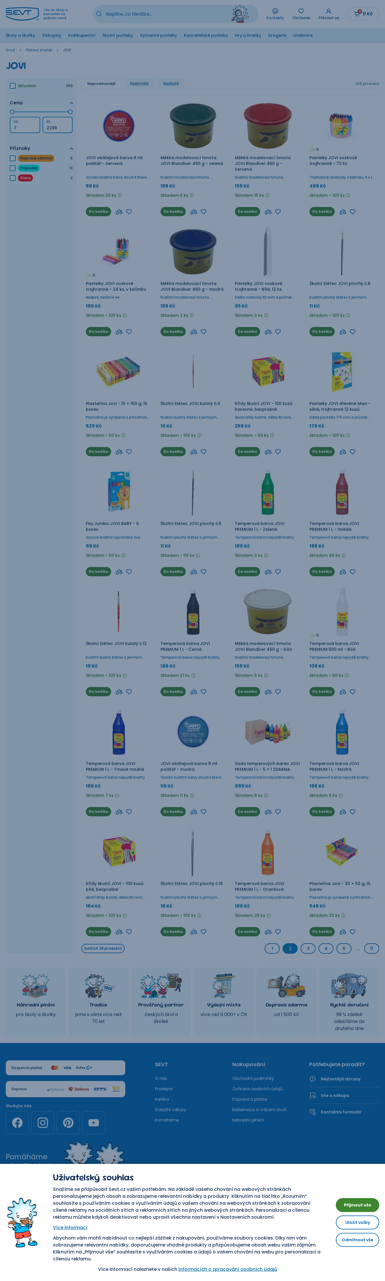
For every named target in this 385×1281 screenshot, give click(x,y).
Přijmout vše (353, 1202)
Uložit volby (353, 1222)
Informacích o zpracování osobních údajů (223, 1269)
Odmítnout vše (353, 1242)
